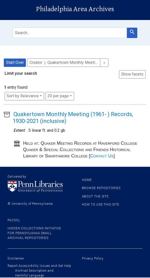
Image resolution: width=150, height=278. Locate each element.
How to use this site (100, 204)
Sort (23, 96)
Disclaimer (16, 258)
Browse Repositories (101, 188)
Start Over (15, 62)
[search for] (70, 33)
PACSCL (14, 220)
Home (87, 180)
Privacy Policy (93, 258)
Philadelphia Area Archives (75, 9)
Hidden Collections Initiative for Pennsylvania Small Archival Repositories (34, 233)
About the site (95, 196)
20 (58, 95)
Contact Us (101, 155)
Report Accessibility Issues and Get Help (39, 266)
